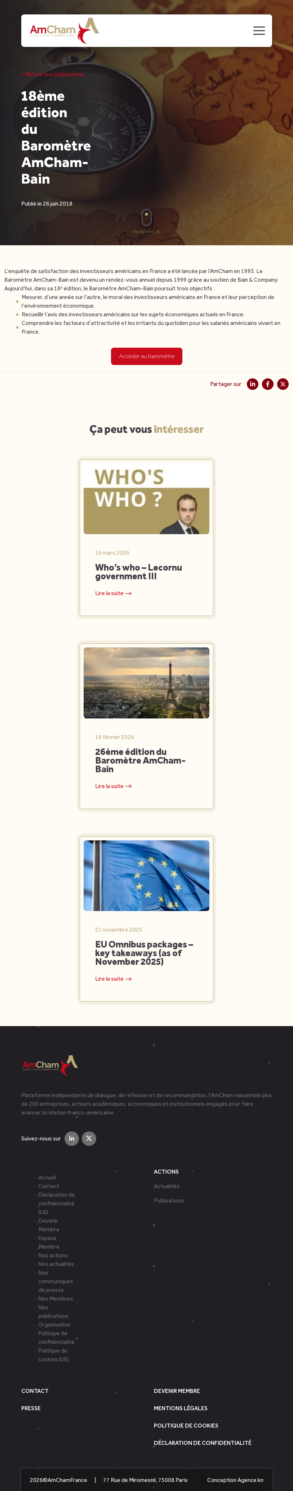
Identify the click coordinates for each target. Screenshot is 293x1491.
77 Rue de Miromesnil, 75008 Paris (145, 1464)
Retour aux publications (52, 74)
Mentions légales (181, 1393)
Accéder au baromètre (146, 356)
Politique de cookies (186, 1410)
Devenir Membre (177, 1375)
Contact (48, 1170)
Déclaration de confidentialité (203, 1427)
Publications (169, 1185)
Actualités (166, 1170)
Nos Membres (55, 1283)
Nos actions (53, 1240)
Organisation (54, 1309)
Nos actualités (56, 1248)
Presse (31, 1393)
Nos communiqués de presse (55, 1266)
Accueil (47, 1162)
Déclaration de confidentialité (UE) (56, 1188)
